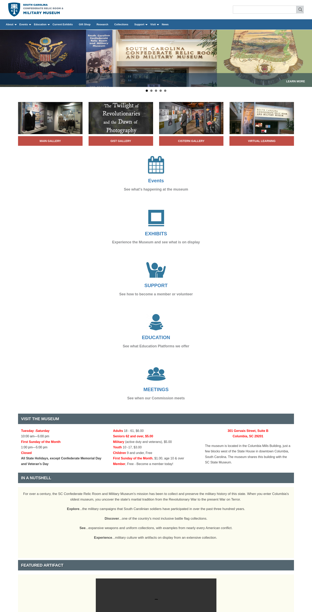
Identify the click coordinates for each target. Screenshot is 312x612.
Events (25, 26)
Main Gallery (50, 141)
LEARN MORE (295, 81)
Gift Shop (85, 24)
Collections (121, 24)
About (11, 26)
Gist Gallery (120, 141)
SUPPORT (156, 285)
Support (140, 26)
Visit (154, 26)
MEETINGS (156, 389)
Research (102, 24)
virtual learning (261, 141)
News (165, 24)
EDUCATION (156, 337)
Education (41, 26)
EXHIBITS (156, 233)
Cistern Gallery (191, 141)
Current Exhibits (63, 24)
